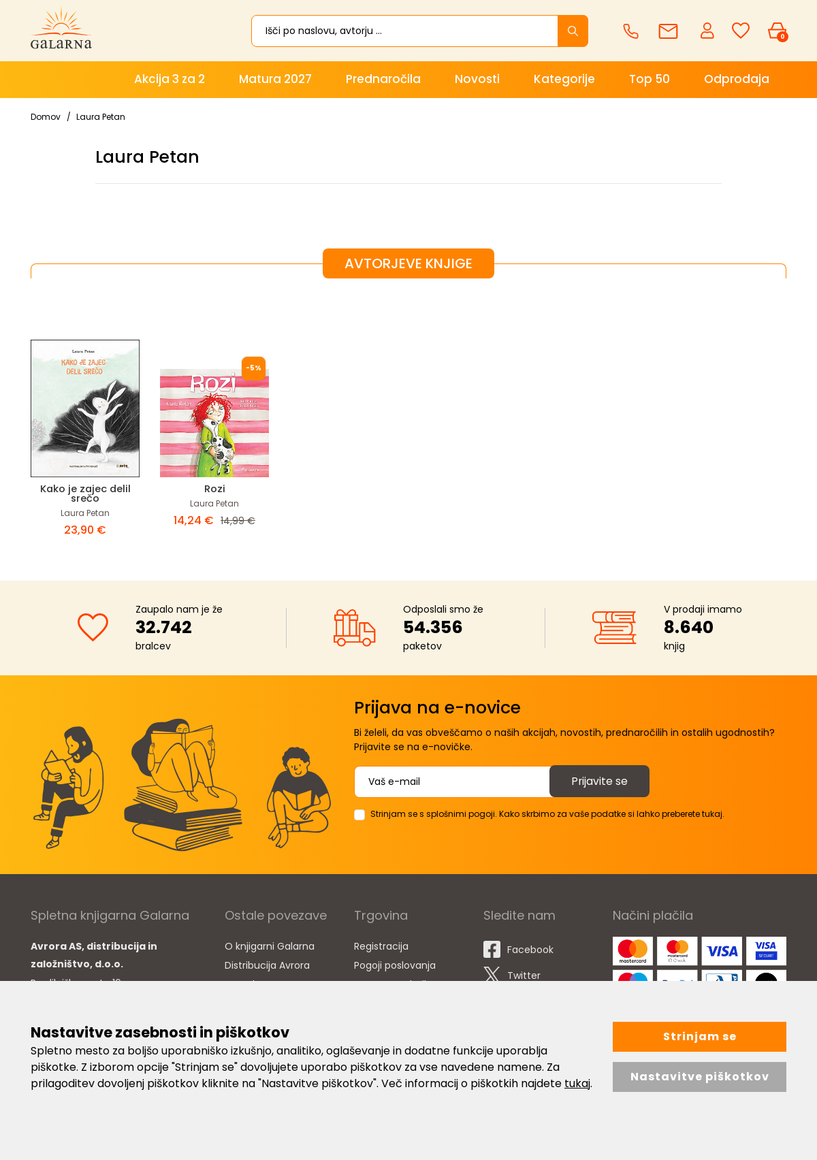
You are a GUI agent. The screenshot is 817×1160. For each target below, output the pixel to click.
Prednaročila (383, 79)
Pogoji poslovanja (395, 965)
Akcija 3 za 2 (169, 79)
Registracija (381, 946)
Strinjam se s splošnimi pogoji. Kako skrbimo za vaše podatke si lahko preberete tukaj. (547, 814)
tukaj (577, 1083)
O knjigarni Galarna (270, 946)
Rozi (214, 488)
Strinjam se (700, 1036)
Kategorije (564, 79)
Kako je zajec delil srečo (85, 493)
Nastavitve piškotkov (699, 1076)
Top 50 (649, 79)
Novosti (477, 79)
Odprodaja (736, 79)
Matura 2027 (275, 79)
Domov (46, 117)
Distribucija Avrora (267, 965)
